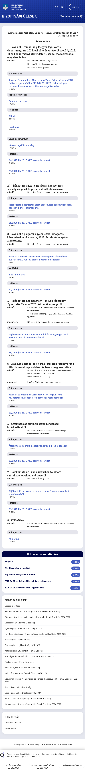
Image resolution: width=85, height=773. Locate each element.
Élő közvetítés (49, 744)
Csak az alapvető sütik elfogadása (42, 766)
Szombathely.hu (71, 16)
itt (32, 756)
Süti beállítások (65, 744)
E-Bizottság (34, 744)
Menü (75, 7)
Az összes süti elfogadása (13, 766)
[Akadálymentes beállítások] (63, 7)
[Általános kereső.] (57, 7)
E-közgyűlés (20, 744)
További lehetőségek (71, 765)
